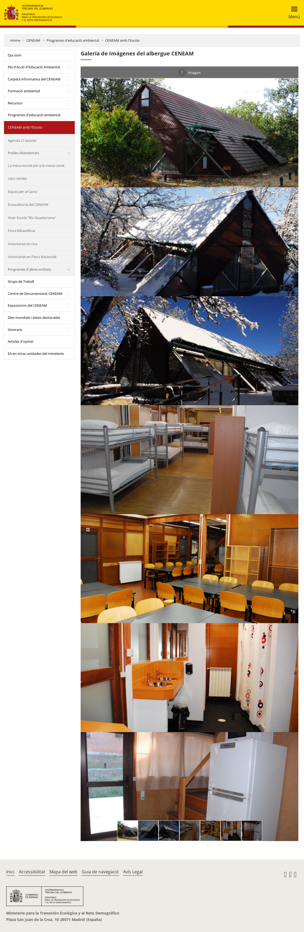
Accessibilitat (32, 872)
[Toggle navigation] (292, 12)
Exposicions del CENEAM (27, 305)
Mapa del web (63, 872)
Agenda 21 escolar (22, 140)
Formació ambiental (24, 91)
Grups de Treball (21, 281)
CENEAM (33, 40)
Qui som (14, 55)
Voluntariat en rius (22, 243)
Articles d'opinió (20, 341)
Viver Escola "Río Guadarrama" (32, 217)
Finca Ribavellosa (21, 230)
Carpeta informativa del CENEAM (34, 79)
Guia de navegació (100, 872)
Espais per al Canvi (22, 191)
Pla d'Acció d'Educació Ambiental (34, 67)
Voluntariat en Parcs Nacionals (32, 256)
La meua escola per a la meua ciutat (36, 165)
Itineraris (15, 329)
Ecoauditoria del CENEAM (28, 204)
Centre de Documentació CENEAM (35, 293)
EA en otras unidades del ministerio (36, 353)
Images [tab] (189, 72)
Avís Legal (133, 872)
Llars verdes (17, 178)
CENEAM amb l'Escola (122, 40)
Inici (10, 872)
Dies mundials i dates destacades (34, 317)
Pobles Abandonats (23, 152)
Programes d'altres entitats (29, 269)
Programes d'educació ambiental (73, 40)
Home (15, 40)
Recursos (15, 103)
